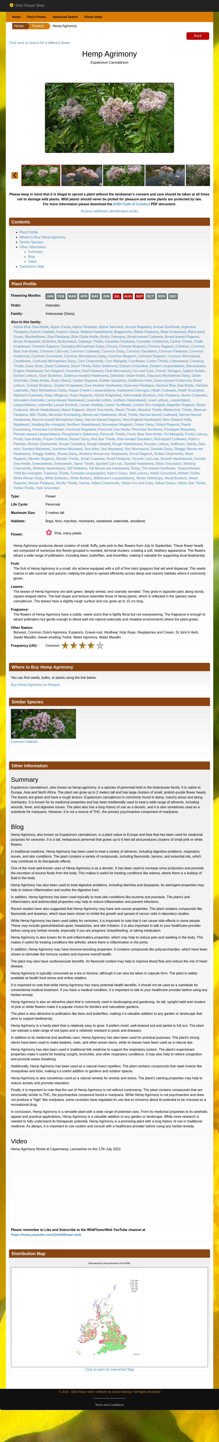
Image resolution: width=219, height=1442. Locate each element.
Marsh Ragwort (72, 410)
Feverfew (73, 371)
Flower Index (93, 17)
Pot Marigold (173, 434)
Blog (31, 256)
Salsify (191, 444)
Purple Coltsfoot (55, 439)
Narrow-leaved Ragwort (103, 419)
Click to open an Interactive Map (109, 1369)
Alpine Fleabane (84, 327)
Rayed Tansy (79, 439)
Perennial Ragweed (81, 429)
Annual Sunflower (166, 327)
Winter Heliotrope (149, 478)
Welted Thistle (189, 473)
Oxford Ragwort (167, 424)
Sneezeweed (42, 463)
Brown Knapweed (26, 341)
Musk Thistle (128, 415)
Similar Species (31, 242)
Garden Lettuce (25, 375)
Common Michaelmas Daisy (85, 356)
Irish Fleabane (168, 395)
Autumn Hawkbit (42, 332)
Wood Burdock (175, 478)
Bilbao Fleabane (146, 332)
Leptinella (44, 405)
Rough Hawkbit (98, 444)
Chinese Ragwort (160, 346)
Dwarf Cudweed (57, 366)
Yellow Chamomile (105, 483)
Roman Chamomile (42, 444)
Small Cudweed (93, 459)
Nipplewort (21, 424)
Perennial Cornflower (48, 429)
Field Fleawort (92, 371)
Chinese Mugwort (132, 346)
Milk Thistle (38, 415)
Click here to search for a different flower (39, 43)
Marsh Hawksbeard (44, 410)
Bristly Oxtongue (112, 337)
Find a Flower (36, 17)
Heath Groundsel (191, 390)
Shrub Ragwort (140, 454)
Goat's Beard (61, 380)
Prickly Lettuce (196, 434)
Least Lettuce (158, 400)
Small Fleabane (118, 459)
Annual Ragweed (138, 327)
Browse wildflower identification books (109, 211)
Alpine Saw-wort (111, 327)
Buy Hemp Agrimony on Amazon (35, 685)
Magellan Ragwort (180, 405)
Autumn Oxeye (67, 332)
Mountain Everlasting (64, 415)
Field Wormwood (118, 371)
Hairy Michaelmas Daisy (48, 390)
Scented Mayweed (36, 449)
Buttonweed (67, 341)
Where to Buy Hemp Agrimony (42, 237)
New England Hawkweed (142, 419)
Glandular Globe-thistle (127, 375)
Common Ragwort (152, 356)
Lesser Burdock (66, 405)
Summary (35, 252)
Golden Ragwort (85, 380)
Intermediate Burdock (139, 395)
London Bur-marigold (149, 405)
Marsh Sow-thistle (100, 410)
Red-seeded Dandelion (134, 439)
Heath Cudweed (163, 390)
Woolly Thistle (66, 483)
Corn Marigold (115, 361)
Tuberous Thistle (56, 473)
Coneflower (22, 361)
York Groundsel (48, 488)
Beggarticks (123, 332)
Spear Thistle (84, 463)
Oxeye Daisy (144, 424)
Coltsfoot (182, 346)
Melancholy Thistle (178, 410)
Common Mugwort (122, 356)
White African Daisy (28, 478)
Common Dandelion (141, 351)
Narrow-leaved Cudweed (158, 415)
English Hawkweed (27, 371)
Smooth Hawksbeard (176, 459)
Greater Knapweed (68, 385)
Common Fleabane (173, 351)
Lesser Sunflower (118, 405)
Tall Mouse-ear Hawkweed (109, 468)
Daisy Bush (34, 366)
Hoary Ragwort (80, 395)
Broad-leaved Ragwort (182, 337)
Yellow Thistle (23, 488)
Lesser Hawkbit (91, 405)
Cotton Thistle (157, 361)
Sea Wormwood (136, 449)
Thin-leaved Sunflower (158, 468)
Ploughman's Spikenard (80, 434)
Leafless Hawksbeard (129, 400)
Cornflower (137, 361)
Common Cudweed (84, 351)
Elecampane (195, 366)
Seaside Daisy (161, 449)
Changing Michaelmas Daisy (82, 346)
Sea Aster (91, 449)
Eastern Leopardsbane (167, 366)
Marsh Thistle (125, 410)
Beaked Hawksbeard (96, 332)
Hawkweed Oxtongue (133, 390)
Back (198, 36)
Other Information (32, 247)
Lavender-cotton (98, 400)
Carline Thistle (181, 341)
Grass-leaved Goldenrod (172, 380)
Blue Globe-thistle (84, 337)
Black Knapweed (173, 332)
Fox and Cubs (143, 371)
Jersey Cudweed (194, 395)
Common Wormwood (183, 356)
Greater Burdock (39, 385)
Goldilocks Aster (140, 380)
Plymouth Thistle (112, 434)
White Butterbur (56, 478)
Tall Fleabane (77, 468)
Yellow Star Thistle (191, 483)
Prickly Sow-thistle (27, 439)
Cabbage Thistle (90, 341)
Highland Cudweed (27, 395)
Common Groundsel (46, 356)
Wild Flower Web (26, 5)
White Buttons (81, 478)
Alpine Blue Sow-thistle (31, 327)
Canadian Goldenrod (152, 341)
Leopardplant (180, 400)
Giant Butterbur (50, 375)
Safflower (178, 444)
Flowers (38, 26)
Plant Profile (28, 232)
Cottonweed (179, 361)
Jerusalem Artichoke (28, 400)
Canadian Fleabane (120, 341)
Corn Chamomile (90, 361)
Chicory (111, 346)
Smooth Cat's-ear (145, 459)
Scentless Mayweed (67, 449)
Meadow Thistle (150, 410)
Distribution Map (31, 266)
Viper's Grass (117, 473)
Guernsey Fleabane (139, 385)
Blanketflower (35, 337)
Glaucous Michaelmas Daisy (168, 375)
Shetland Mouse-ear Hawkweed (103, 454)
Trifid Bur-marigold (27, 473)
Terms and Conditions (109, 1405)
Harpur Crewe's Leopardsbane (91, 390)
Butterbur (49, 341)
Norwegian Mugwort (117, 424)
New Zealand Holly (177, 419)
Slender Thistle (67, 459)
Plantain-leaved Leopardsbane (36, 434)
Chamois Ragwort (45, 346)
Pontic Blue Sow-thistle (144, 434)
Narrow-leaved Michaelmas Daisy (57, 419)
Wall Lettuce (138, 473)
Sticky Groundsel (168, 463)
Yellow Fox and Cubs (137, 483)
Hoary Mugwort (55, 395)
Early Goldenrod (105, 366)
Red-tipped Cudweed (170, 439)
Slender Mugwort (41, 459)
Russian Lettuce (156, 444)
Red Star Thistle (103, 439)
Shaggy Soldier (43, 454)
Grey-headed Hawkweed (103, 385)
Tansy (135, 468)
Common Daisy (112, 351)
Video (32, 261)
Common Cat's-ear (54, 351)
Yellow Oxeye (165, 483)
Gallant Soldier (194, 371)
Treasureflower (188, 468)
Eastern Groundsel (133, 366)
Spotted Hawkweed (139, 463)
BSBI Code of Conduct (131, 204)
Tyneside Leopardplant (88, 473)
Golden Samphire (112, 380)
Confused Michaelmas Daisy (54, 361)
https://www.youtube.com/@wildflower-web (46, 1235)
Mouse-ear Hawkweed (100, 415)
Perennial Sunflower (147, 429)
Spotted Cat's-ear (109, 463)
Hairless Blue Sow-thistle (175, 385)
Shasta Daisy (67, 454)
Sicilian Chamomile (168, 454)
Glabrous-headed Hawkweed (86, 375)
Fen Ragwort (54, 371)
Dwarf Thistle (81, 366)
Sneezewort (63, 463)
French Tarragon (168, 371)
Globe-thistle (39, 380)
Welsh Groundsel (163, 473)
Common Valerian (24, 742)
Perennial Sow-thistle (114, 429)
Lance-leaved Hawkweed (65, 400)
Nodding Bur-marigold (48, 424)
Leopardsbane (24, 405)
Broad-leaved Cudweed (145, 337)
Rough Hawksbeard (127, 444)
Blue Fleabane (58, 337)
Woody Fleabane (41, 483)
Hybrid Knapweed (107, 395)
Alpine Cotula (60, 327)
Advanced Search (65, 17)
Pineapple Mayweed (179, 429)
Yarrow (84, 483)
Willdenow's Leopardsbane (113, 478)
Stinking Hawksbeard (49, 468)
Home (16, 17)
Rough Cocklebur (72, 444)
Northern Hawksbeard (83, 424)
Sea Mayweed (111, 449)
